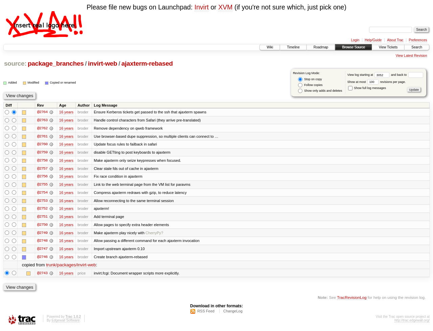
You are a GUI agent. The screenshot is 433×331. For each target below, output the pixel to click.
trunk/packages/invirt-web (71, 266)
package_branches (56, 63)
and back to (407, 74)
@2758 (42, 160)
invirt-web (102, 63)
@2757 (42, 169)
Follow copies (310, 85)
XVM (225, 7)
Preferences (418, 40)
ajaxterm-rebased (147, 63)
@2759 (42, 152)
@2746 (42, 258)
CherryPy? (154, 234)
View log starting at (369, 74)
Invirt (202, 7)
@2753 (42, 201)
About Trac (395, 40)
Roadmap (321, 47)
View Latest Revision (411, 56)
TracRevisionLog (351, 299)
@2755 (42, 185)
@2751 (42, 217)
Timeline (293, 47)
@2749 (42, 234)
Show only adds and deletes (320, 91)
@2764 (42, 112)
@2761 (42, 136)
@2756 (42, 177)
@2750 (42, 225)
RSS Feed (205, 313)
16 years (66, 112)
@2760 (42, 144)
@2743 (42, 274)
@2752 (42, 209)
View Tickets (388, 47)
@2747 (42, 250)
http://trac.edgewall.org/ (412, 322)
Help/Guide (373, 40)
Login (355, 40)
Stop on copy (310, 79)
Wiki (270, 47)
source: (15, 63)
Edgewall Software (65, 322)
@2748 (42, 242)
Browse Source (353, 47)
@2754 (42, 193)
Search (416, 47)
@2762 (42, 128)
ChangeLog (233, 313)
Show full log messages (367, 88)
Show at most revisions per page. (376, 82)
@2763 (42, 120)
